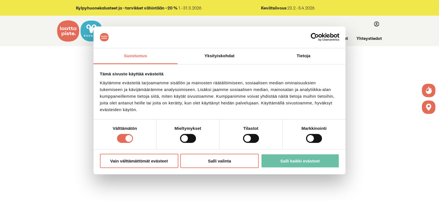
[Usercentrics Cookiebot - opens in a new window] (314, 37)
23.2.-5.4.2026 (300, 8)
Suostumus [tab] (135, 55)
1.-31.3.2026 (138, 8)
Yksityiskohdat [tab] (219, 55)
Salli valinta (219, 160)
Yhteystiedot (369, 38)
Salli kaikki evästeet (300, 160)
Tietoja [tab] (303, 55)
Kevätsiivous (273, 8)
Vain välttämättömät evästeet (139, 160)
